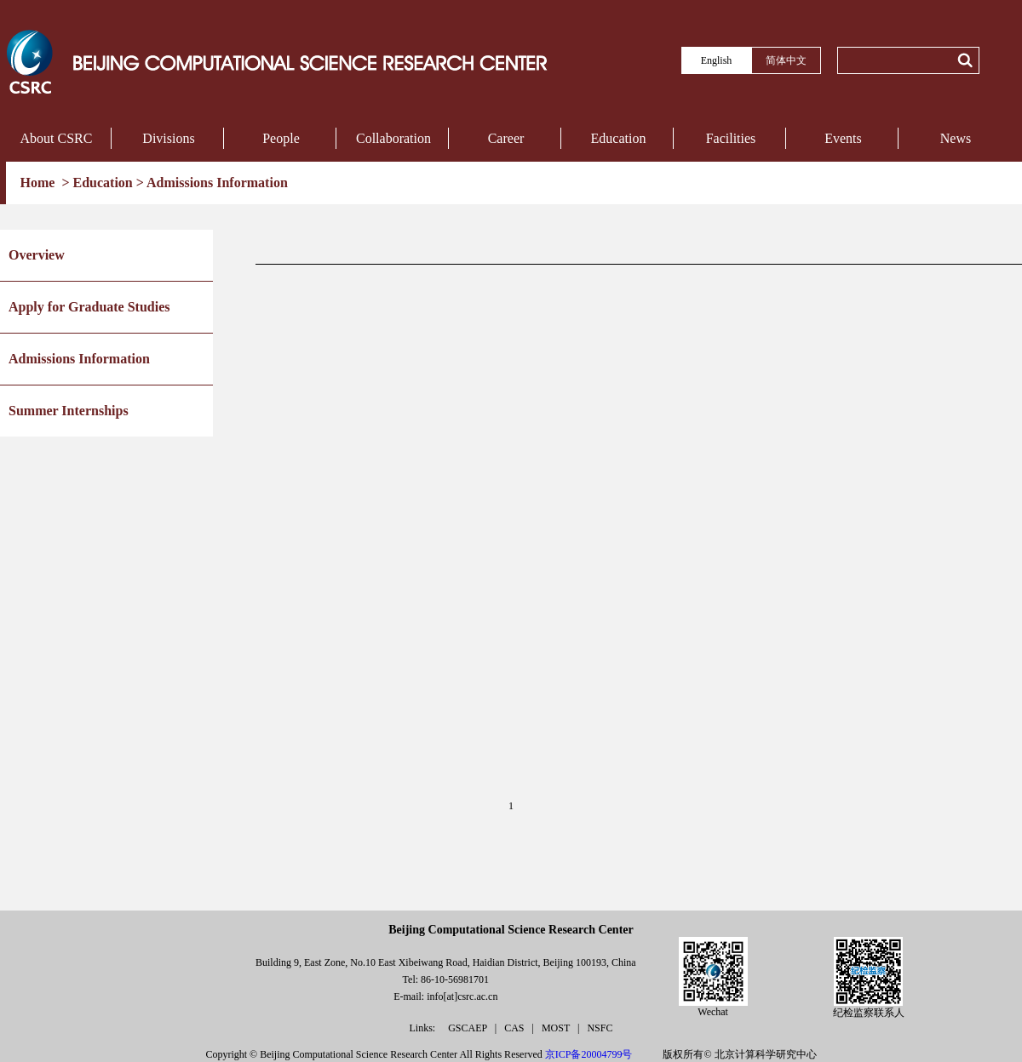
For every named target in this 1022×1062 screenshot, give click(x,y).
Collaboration (393, 138)
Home (39, 182)
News (955, 138)
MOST (557, 1028)
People (281, 138)
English (716, 60)
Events (843, 138)
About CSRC (56, 138)
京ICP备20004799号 (589, 1054)
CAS (515, 1028)
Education (618, 138)
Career (506, 138)
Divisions (168, 138)
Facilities (731, 138)
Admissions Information (217, 182)
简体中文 (786, 60)
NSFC (599, 1028)
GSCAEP (469, 1028)
